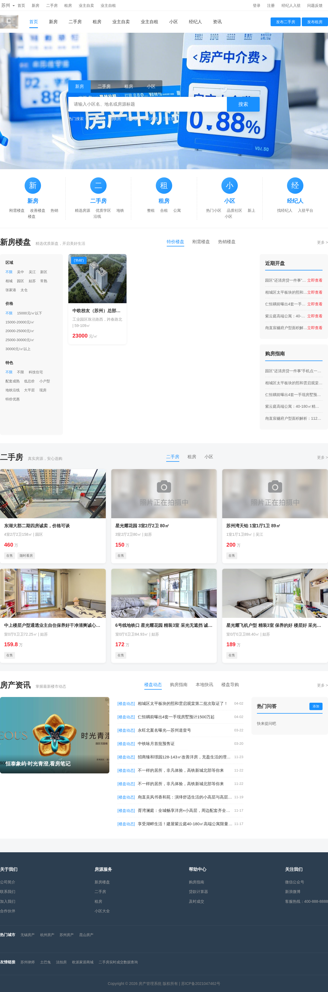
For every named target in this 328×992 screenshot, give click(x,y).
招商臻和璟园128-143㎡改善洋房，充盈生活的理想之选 (186, 757)
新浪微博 (292, 891)
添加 (316, 706)
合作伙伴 (7, 911)
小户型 (44, 381)
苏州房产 (67, 935)
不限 (9, 272)
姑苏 (32, 281)
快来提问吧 (266, 723)
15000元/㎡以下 (29, 313)
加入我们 (7, 901)
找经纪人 (284, 210)
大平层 (29, 390)
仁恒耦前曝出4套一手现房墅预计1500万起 (286, 304)
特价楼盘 (175, 241)
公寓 (177, 210)
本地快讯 (204, 684)
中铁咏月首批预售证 (156, 743)
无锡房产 (27, 935)
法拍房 (61, 962)
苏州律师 (27, 962)
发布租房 (315, 22)
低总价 (29, 381)
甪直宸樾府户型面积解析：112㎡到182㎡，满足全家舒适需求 (286, 328)
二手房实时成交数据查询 (118, 962)
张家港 (10, 290)
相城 (9, 281)
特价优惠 (12, 399)
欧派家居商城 (82, 962)
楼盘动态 (153, 684)
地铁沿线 (12, 390)
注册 (271, 5)
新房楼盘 (102, 882)
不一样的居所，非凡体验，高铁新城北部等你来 (181, 770)
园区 (20, 281)
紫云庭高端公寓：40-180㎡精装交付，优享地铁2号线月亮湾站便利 (286, 316)
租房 (68, 5)
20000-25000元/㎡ (19, 331)
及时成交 (196, 901)
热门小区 (213, 210)
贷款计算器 (198, 891)
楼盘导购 (230, 684)
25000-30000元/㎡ (19, 340)
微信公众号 (294, 882)
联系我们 (7, 891)
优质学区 (103, 210)
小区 (173, 21)
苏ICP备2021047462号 (200, 983)
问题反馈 (315, 5)
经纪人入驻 (291, 5)
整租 (151, 210)
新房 (35, 5)
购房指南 (179, 684)
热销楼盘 (227, 241)
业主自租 (108, 5)
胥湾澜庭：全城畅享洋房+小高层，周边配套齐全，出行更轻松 (186, 810)
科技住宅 (36, 372)
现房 (42, 390)
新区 (43, 272)
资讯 (217, 21)
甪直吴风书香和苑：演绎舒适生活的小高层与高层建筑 (186, 797)
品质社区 (234, 210)
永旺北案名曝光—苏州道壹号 (164, 730)
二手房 (52, 5)
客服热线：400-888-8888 (306, 901)
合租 (164, 210)
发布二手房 (285, 22)
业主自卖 (86, 5)
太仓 (24, 290)
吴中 (20, 272)
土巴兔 (45, 962)
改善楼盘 (37, 210)
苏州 (8, 5)
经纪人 (195, 21)
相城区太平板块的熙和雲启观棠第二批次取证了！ (286, 292)
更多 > (322, 242)
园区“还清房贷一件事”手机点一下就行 (286, 280)
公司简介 (7, 882)
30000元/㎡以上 (18, 349)
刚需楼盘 (17, 210)
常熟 (43, 281)
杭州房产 (47, 935)
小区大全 (102, 911)
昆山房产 (86, 935)
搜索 (243, 104)
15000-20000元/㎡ (19, 322)
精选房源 (82, 210)
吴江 (32, 272)
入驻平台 (305, 210)
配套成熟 (12, 381)
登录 (256, 5)
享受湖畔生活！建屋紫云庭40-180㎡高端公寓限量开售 (186, 823)
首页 (21, 5)
